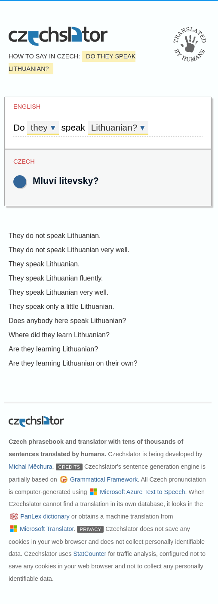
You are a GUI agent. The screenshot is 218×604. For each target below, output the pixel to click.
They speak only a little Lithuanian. (61, 306)
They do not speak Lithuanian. (55, 235)
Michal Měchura (30, 466)
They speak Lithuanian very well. (58, 292)
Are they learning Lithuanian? (53, 349)
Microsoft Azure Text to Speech (142, 491)
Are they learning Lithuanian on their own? (73, 363)
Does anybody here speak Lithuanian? (67, 320)
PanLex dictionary (44, 516)
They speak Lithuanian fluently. (56, 278)
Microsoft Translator (47, 528)
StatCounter (89, 553)
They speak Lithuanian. (44, 264)
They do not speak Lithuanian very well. (69, 249)
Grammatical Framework (104, 479)
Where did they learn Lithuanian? (59, 335)
